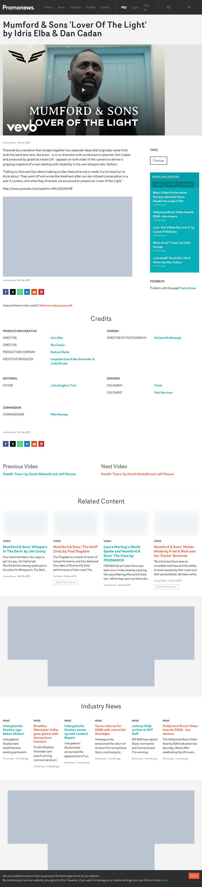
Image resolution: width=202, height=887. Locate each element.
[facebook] (6, 292)
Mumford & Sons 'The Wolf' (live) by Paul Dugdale (75, 523)
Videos (48, 7)
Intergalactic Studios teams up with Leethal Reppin (76, 706)
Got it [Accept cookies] (194, 876)
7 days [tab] (158, 184)
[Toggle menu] (189, 7)
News (61, 7)
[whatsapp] (20, 292)
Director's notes (65, 557)
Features (75, 7)
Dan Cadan (58, 345)
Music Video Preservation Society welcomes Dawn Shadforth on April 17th (170, 196)
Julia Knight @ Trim (64, 385)
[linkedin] (27, 292)
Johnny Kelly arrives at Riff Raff (142, 704)
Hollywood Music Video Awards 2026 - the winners (173, 214)
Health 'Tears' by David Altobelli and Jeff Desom (39, 474)
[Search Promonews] (168, 7)
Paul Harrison (163, 392)
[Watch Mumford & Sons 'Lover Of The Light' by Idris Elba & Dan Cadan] (84, 90)
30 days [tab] (172, 184)
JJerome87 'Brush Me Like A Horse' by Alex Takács (171, 260)
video (7, 515)
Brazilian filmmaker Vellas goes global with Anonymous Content (46, 708)
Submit (105, 7)
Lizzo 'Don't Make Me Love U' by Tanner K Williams (173, 229)
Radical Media (60, 352)
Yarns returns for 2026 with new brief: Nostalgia (110, 704)
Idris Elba (57, 338)
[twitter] (13, 292)
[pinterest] (41, 292)
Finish (158, 385)
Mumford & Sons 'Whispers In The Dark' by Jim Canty (25, 523)
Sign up (146, 7)
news (6, 695)
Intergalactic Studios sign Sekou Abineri (13, 704)
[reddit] (34, 292)
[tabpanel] (174, 230)
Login (135, 7)
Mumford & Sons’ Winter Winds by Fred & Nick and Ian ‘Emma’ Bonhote (174, 525)
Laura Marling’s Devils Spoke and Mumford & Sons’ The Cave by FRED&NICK (122, 528)
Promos (158, 160)
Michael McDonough (167, 338)
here (164, 880)
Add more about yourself (56, 305)
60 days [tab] (186, 184)
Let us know (188, 288)
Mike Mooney (59, 414)
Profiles (91, 7)
